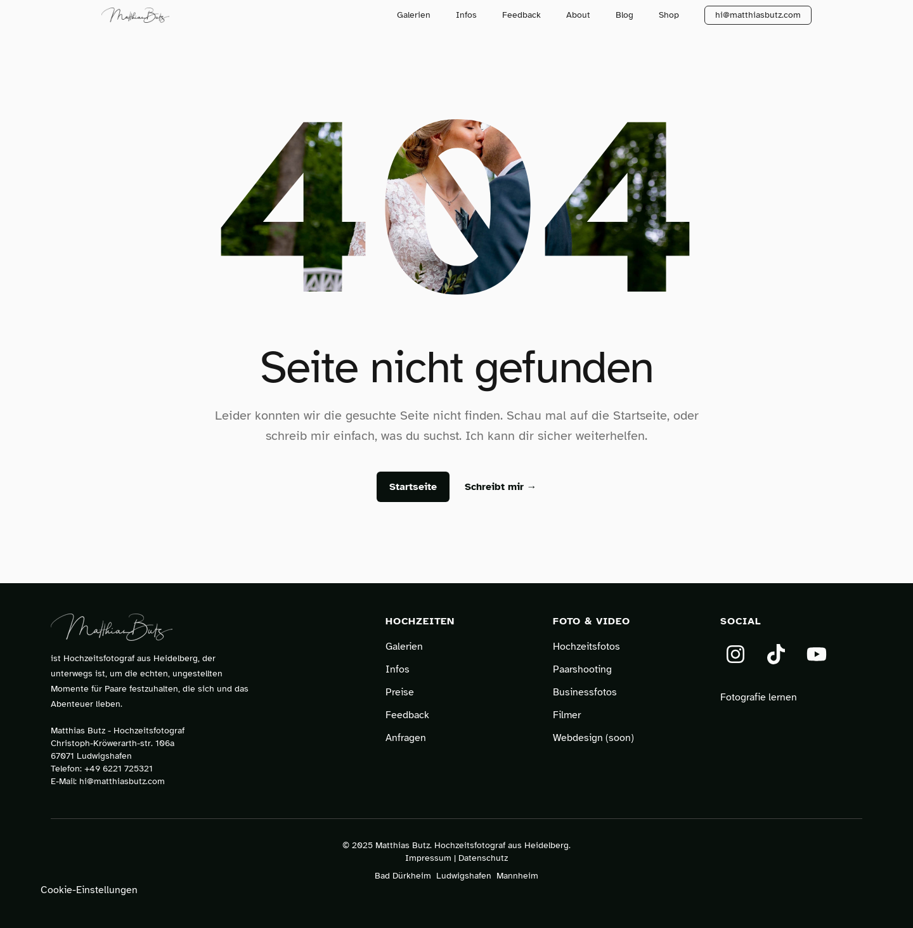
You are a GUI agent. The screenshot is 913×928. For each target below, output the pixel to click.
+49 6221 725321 (118, 768)
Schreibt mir (501, 486)
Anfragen (405, 737)
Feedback (521, 15)
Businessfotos (585, 692)
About (578, 15)
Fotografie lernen (758, 697)
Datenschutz (483, 858)
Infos (466, 15)
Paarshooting (582, 669)
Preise (399, 692)
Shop (669, 15)
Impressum (428, 858)
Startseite (413, 486)
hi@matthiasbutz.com (758, 15)
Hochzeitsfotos (586, 646)
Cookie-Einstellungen (89, 890)
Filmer (567, 715)
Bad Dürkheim (403, 875)
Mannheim (517, 875)
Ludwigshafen (463, 875)
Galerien (414, 15)
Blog (624, 15)
